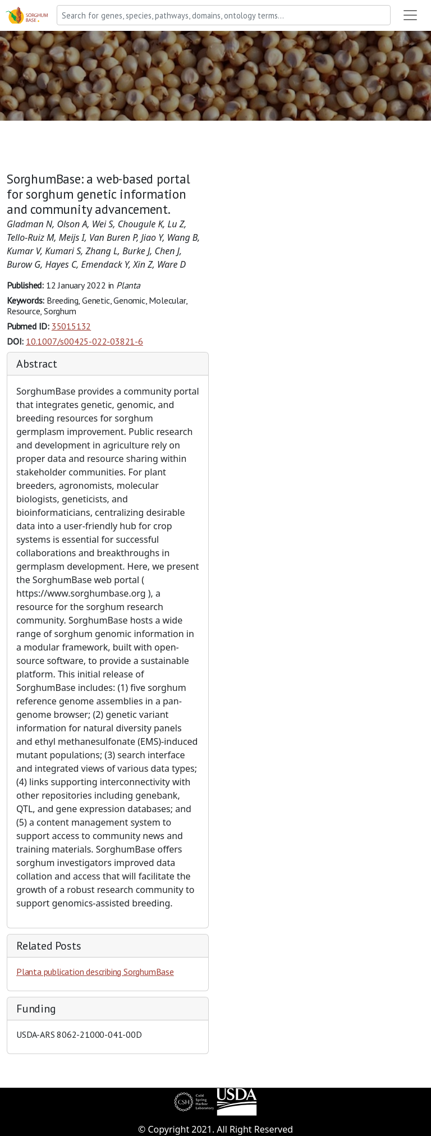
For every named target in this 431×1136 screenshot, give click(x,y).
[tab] (107, 363)
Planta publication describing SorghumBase (95, 971)
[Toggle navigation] (410, 15)
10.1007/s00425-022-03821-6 (84, 341)
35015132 (71, 326)
